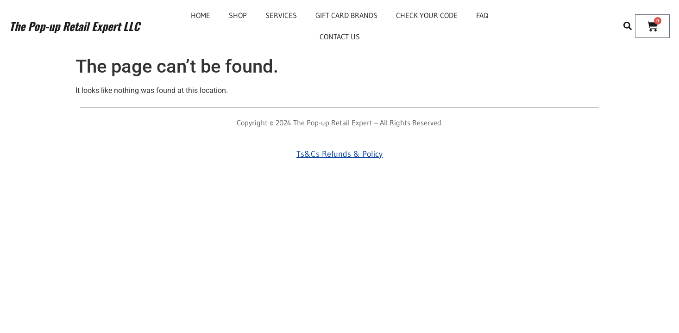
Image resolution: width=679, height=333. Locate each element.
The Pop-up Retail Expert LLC (74, 26)
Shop (238, 15)
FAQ (482, 15)
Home (200, 15)
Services (281, 15)
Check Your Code (427, 15)
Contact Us (340, 36)
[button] (627, 26)
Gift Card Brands (346, 15)
